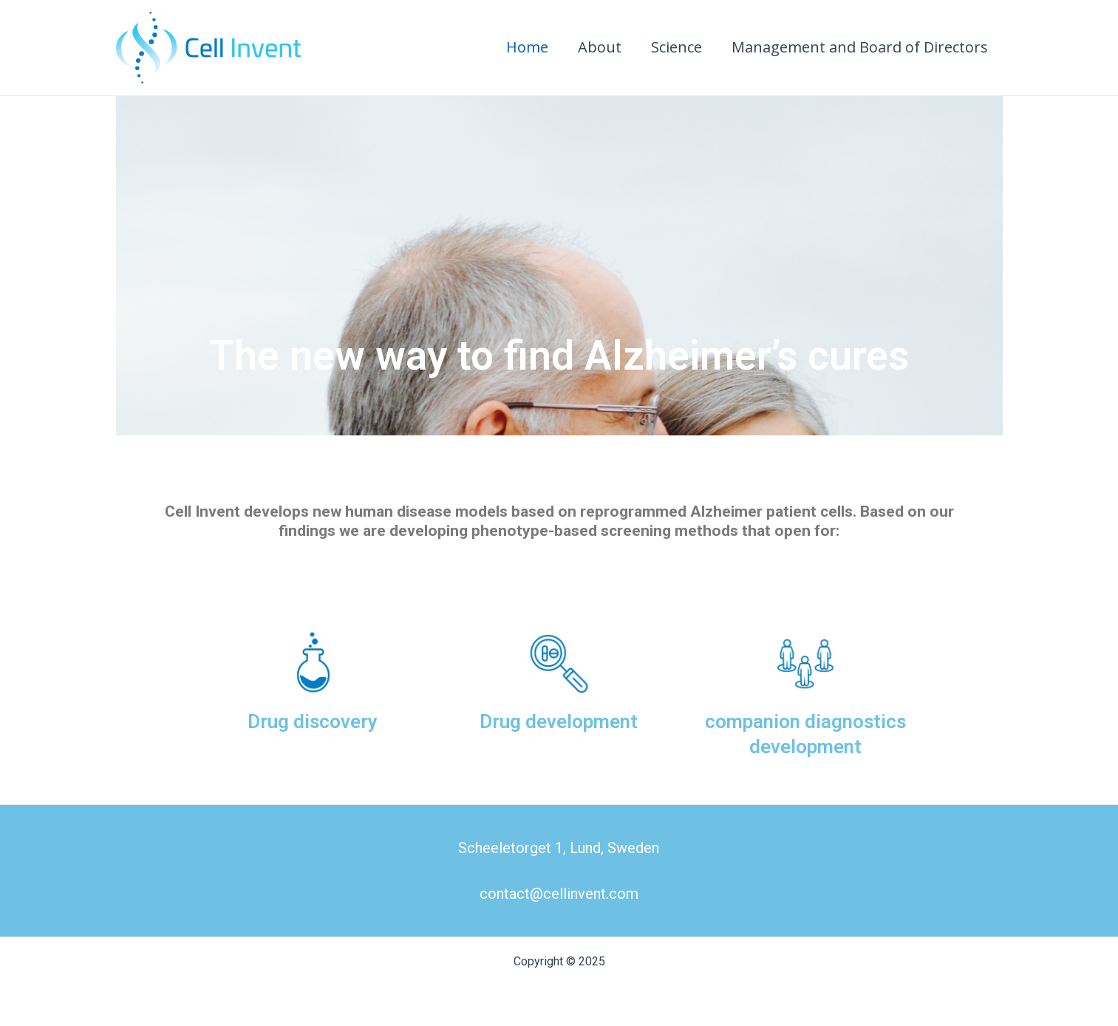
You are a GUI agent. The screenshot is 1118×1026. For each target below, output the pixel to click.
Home (527, 47)
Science (676, 47)
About (599, 47)
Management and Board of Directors (860, 47)
